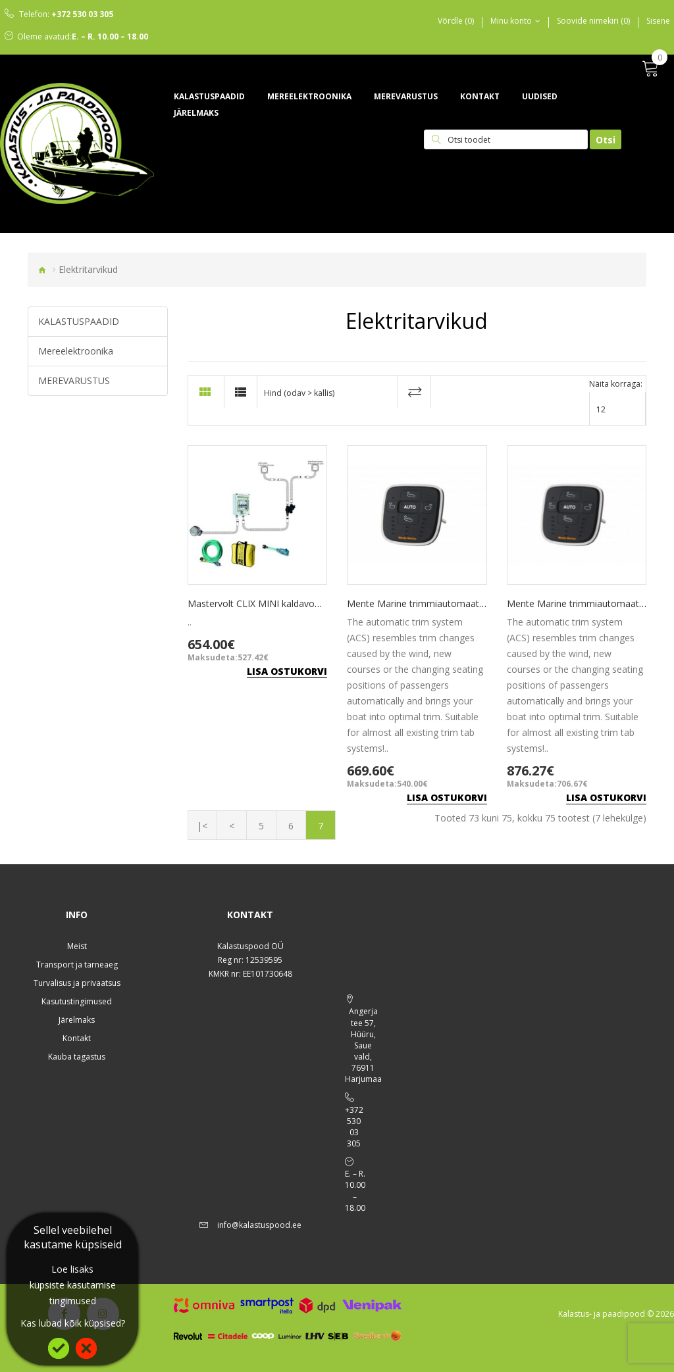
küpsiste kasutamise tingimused (73, 1293)
